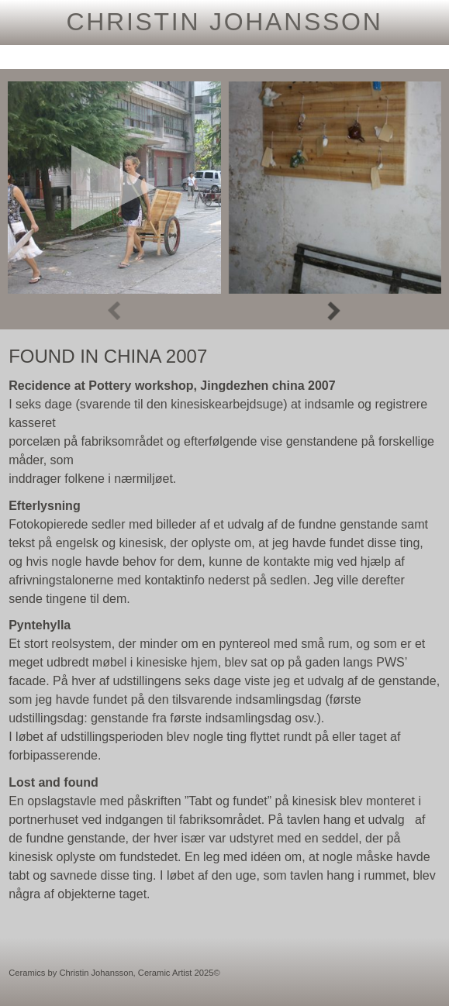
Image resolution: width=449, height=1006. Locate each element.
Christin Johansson (224, 22)
